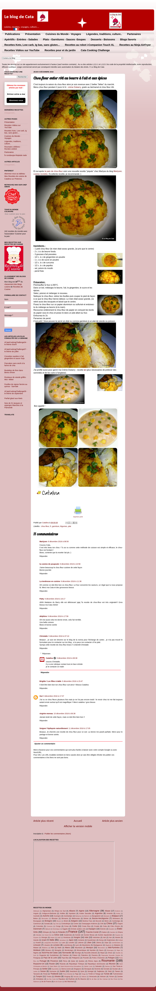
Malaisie (117, 945)
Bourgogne (37, 921)
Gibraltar (39, 935)
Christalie (44, 636)
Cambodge (116, 921)
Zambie (120, 976)
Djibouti (47, 929)
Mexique (89, 948)
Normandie (66, 953)
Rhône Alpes (93, 961)
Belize (35, 918)
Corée (74, 926)
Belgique (115, 916)
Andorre (117, 911)
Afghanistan (46, 911)
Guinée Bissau (89, 935)
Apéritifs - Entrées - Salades (21, 39)
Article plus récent (43, 820)
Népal (102, 953)
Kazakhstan (91, 940)
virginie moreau (46, 714)
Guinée (78, 935)
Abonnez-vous (16, 100)
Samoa (107, 966)
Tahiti (110, 971)
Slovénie (97, 969)
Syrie (82, 971)
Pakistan (66, 955)
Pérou (65, 961)
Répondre (43, 556)
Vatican (84, 976)
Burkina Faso (87, 921)
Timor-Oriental (67, 974)
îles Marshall (69, 981)
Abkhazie (36, 911)
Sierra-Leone (66, 969)
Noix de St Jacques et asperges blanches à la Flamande (13, 405)
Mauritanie (78, 948)
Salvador (98, 966)
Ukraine (57, 976)
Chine (109, 923)
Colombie (39, 926)
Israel (44, 940)
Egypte (65, 929)
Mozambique (81, 950)
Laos (63, 942)
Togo (76, 974)
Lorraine (56, 945)
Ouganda (42, 955)
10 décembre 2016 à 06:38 (64, 714)
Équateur (62, 979)
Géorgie (44, 937)
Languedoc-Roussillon (51, 942)
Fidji (53, 932)
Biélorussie (76, 918)
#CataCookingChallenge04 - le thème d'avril (15, 343)
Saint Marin (53, 966)
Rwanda (63, 964)
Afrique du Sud (60, 911)
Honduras (66, 937)
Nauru (101, 950)
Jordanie (81, 940)
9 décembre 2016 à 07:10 (59, 636)
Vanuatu (76, 976)
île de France (46, 981)
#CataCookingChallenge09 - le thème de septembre (15, 392)
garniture (55, 526)
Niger (118, 950)
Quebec (81, 961)
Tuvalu (48, 976)
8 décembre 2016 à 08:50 (58, 541)
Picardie (86, 958)
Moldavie (37, 950)
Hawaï (52, 937)
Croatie (96, 926)
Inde (86, 937)
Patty (42, 599)
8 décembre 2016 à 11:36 (71, 581)
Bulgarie (74, 921)
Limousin (37, 945)
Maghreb (108, 945)
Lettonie (81, 942)
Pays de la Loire (50, 958)
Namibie (93, 950)
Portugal (43, 961)
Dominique (56, 929)
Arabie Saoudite (85, 913)
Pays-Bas (65, 958)
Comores (50, 926)
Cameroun (37, 924)
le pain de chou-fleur (54, 171)
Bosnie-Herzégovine (100, 918)
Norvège (78, 953)
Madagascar (97, 945)
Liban (89, 942)
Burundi (98, 921)
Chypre (120, 924)
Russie (52, 964)
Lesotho (71, 942)
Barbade (106, 916)
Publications (12, 34)
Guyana (117, 935)
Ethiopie (46, 932)
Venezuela (93, 976)
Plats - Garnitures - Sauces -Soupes (64, 39)
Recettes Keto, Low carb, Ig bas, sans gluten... (32, 44)
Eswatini (111, 929)
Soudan (115, 969)
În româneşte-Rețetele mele (15, 155)
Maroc (67, 948)
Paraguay (36, 958)
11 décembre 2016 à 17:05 (79, 728)
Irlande (117, 937)
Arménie (110, 913)
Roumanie (108, 960)
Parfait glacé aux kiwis (13, 398)
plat (69, 526)
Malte (59, 948)
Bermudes (45, 918)
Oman (110, 953)
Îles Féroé (114, 979)
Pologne (111, 958)
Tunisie (106, 974)
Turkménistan (118, 974)
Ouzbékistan (54, 955)
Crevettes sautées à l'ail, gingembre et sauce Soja (14, 357)
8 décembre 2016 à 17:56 (58, 616)
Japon (71, 940)
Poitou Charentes (98, 958)
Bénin (107, 921)
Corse (66, 926)
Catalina (49, 658)
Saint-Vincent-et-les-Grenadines (71, 966)
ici (85, 370)
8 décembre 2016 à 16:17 (55, 599)
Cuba (105, 926)
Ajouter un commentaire (44, 744)
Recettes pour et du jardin (60, 50)
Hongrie (77, 937)
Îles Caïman (104, 979)
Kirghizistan (111, 940)
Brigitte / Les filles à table (50, 681)
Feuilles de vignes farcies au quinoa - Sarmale (15, 385)
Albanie (72, 911)
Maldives (45, 947)
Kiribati (120, 940)
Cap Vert (56, 923)
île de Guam (58, 981)
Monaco (48, 950)
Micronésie (101, 947)
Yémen (111, 976)
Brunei (59, 921)
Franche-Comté (92, 932)
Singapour (77, 969)
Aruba (118, 913)
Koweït (38, 942)
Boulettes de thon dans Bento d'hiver (13, 371)
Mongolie (58, 950)
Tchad (45, 974)
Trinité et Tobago (94, 974)
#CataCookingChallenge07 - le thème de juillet (15, 350)
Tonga (83, 974)
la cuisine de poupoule (49, 564)
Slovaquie (87, 969)
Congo (58, 926)
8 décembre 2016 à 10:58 (70, 564)
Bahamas (78, 916)
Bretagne (48, 921)
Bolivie (86, 918)
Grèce (56, 935)
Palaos (74, 955)
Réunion (112, 964)
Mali (52, 948)
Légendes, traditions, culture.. (104, 34)
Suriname (52, 971)
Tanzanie (36, 974)
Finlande (61, 932)
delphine (43, 616)
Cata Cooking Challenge (95, 50)
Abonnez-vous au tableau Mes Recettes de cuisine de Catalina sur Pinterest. (15, 176)
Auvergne (57, 916)
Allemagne (94, 910)
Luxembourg (67, 945)
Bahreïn (86, 916)
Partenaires (134, 34)
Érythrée (72, 979)
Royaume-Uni (38, 964)
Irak (104, 937)
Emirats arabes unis (78, 929)
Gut (41, 696)
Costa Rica (86, 926)
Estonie (103, 929)
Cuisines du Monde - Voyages (63, 34)
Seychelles (55, 969)
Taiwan (117, 971)
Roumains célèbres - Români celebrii (12, 148)
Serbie (44, 969)
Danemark (37, 929)
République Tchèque (76, 964)
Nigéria (35, 953)
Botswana (116, 918)
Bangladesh (96, 916)
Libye (106, 942)
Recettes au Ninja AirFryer (135, 44)
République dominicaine (96, 964)
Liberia (98, 942)
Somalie (106, 969)
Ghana (120, 932)
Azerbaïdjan (68, 916)
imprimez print (78, 517)
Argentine (99, 913)
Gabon (104, 932)
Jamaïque (63, 940)
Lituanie (47, 945)
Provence (54, 961)
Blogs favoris (128, 39)
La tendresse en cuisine (50, 581)
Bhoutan (55, 918)
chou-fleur (45, 526)
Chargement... (10, 113)
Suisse (43, 971)
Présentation (32, 34)
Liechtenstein (116, 942)
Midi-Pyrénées (114, 948)
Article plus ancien (112, 820)
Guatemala (68, 935)
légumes (63, 526)
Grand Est (48, 935)
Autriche (46, 916)
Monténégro (69, 950)
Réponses (46, 654)
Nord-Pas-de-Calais (50, 953)
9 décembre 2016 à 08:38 (67, 658)
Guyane (35, 937)
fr (50, 526)
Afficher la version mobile (78, 826)
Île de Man (93, 979)
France (72, 931)
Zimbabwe (40, 979)
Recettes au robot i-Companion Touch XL (89, 44)
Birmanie (65, 918)
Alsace (107, 911)
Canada (47, 924)
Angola (35, 913)
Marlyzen (43, 541)
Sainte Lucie (88, 966)
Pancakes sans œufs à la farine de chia (14, 364)
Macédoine (86, 945)
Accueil (78, 820)
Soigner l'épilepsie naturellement (54, 728)
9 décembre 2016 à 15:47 (72, 681)
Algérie (81, 911)
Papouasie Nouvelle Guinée (110, 955)
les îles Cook (51, 979)
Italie (52, 940)
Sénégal (90, 971)
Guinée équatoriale (105, 935)
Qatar (73, 961)
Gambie (112, 932)
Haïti (59, 937)
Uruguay (67, 976)
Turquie (39, 976)
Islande (36, 940)
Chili (101, 924)
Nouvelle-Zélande (90, 953)
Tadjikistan (100, 971)
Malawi (35, 948)
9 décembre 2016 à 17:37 (53, 696)
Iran (110, 937)
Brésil (66, 921)
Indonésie (96, 937)
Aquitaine (72, 913)
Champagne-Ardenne (89, 924)
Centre (75, 924)
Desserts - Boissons (103, 39)
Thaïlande (54, 974)
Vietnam (103, 976)
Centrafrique (65, 924)
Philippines (76, 958)
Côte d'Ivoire (115, 926)
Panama (95, 955)
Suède (62, 971)
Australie (36, 916)
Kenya (101, 940)
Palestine (84, 955)
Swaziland (73, 971)
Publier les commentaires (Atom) (58, 834)
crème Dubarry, (75, 87)
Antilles (62, 913)
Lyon (77, 945)
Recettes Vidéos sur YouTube (22, 50)
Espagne (92, 929)
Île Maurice (82, 979)
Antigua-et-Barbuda (49, 913)
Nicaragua (110, 950)
